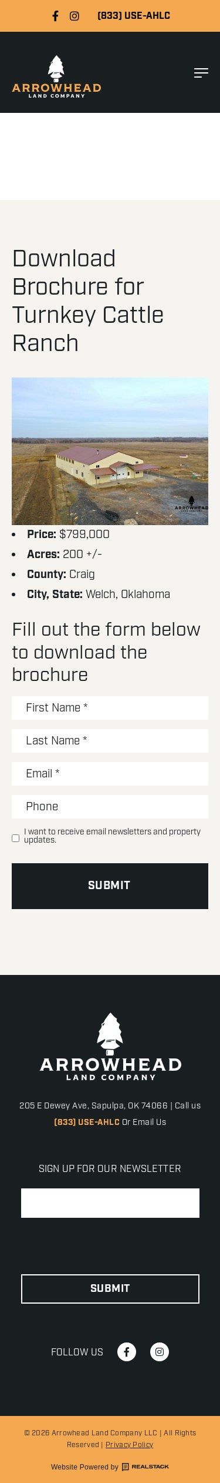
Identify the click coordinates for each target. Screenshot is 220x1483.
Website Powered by (110, 1467)
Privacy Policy (129, 1445)
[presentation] (110, 1247)
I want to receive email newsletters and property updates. (112, 836)
